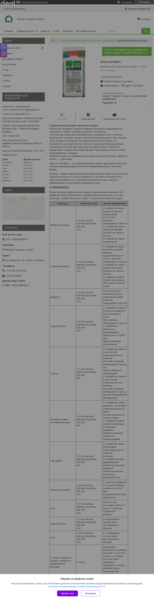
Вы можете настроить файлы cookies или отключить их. (76, 586)
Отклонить (90, 593)
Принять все (67, 593)
